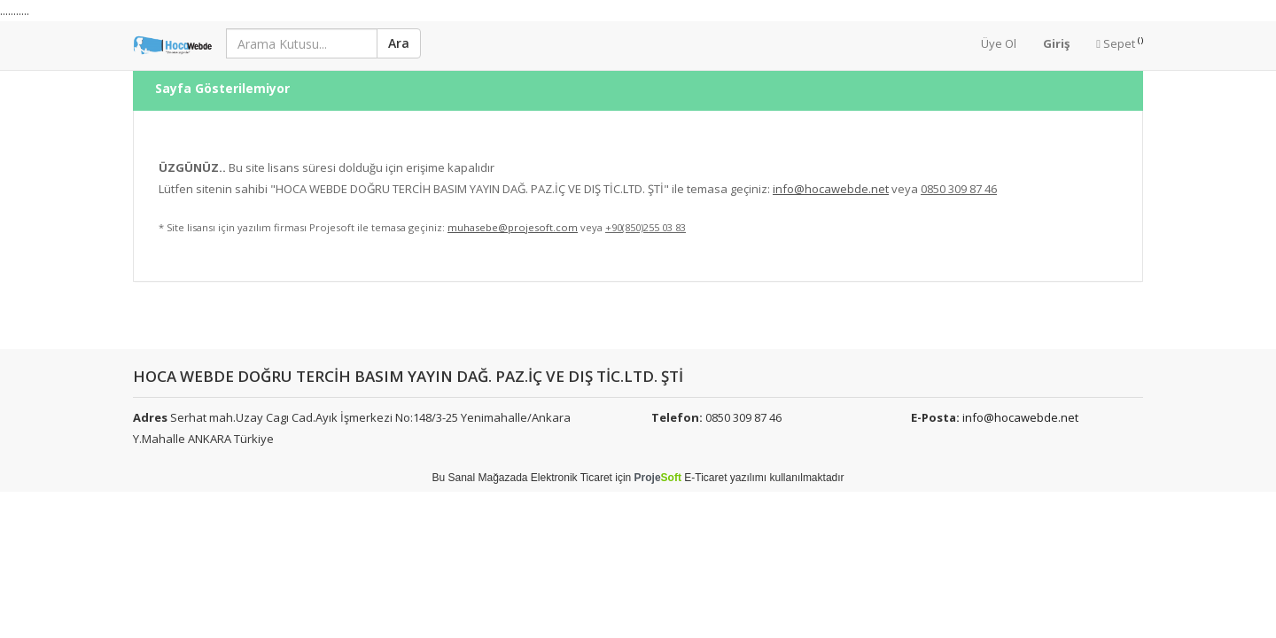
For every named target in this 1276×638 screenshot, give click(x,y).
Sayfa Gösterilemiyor (222, 75)
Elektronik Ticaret (571, 477)
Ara (398, 43)
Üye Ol (998, 43)
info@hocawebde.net (1020, 417)
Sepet (1119, 43)
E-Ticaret (705, 477)
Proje (657, 477)
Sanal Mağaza (481, 477)
